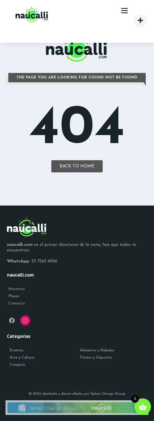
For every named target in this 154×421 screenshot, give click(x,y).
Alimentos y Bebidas (97, 350)
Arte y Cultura (22, 358)
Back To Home (77, 166)
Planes (13, 296)
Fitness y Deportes (96, 358)
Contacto (16, 303)
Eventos (16, 350)
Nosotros (16, 289)
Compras (17, 365)
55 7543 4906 (44, 261)
